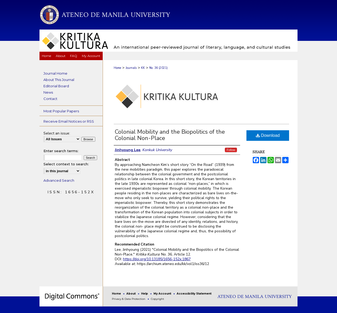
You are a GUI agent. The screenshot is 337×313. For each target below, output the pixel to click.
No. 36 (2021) (158, 68)
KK (143, 68)
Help (145, 293)
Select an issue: (56, 133)
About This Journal (58, 80)
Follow (231, 149)
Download (268, 135)
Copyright (157, 299)
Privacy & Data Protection (129, 299)
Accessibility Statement (194, 293)
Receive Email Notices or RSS (68, 121)
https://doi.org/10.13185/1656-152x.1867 (157, 259)
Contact (50, 99)
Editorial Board (56, 86)
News (48, 92)
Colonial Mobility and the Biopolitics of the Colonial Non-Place (170, 135)
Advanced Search (58, 180)
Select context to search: (66, 164)
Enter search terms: (60, 151)
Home (117, 68)
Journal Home (55, 73)
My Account (162, 293)
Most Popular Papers (61, 111)
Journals (131, 68)
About (131, 293)
